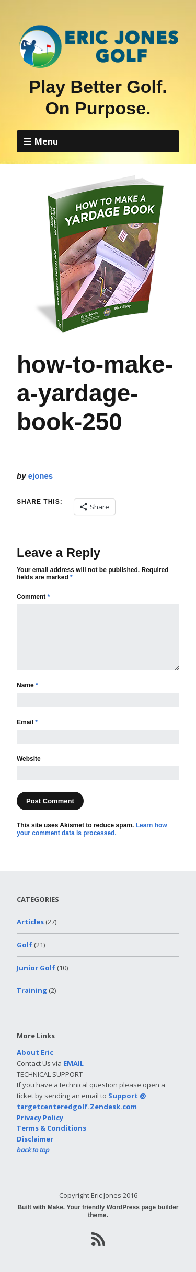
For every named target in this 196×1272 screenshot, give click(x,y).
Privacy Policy (40, 1117)
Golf (24, 944)
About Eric (35, 1052)
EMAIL (73, 1063)
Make (55, 1207)
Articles (30, 921)
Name (27, 685)
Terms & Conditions (51, 1128)
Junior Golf (36, 967)
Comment (33, 596)
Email (27, 722)
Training (32, 990)
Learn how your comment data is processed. (92, 829)
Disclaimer (35, 1139)
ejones (40, 475)
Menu (46, 141)
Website (29, 759)
